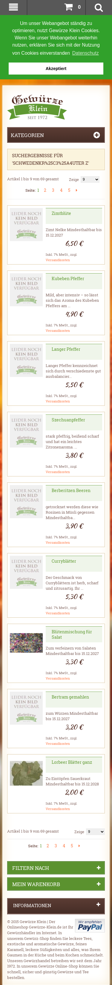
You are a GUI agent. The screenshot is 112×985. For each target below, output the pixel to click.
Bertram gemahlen (70, 696)
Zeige (74, 179)
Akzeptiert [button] (56, 68)
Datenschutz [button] (85, 53)
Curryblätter (64, 561)
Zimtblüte (61, 213)
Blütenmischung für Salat (72, 634)
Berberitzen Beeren (71, 490)
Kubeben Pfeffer (68, 278)
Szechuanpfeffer (68, 419)
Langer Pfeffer (66, 349)
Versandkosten (58, 259)
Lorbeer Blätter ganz (72, 762)
